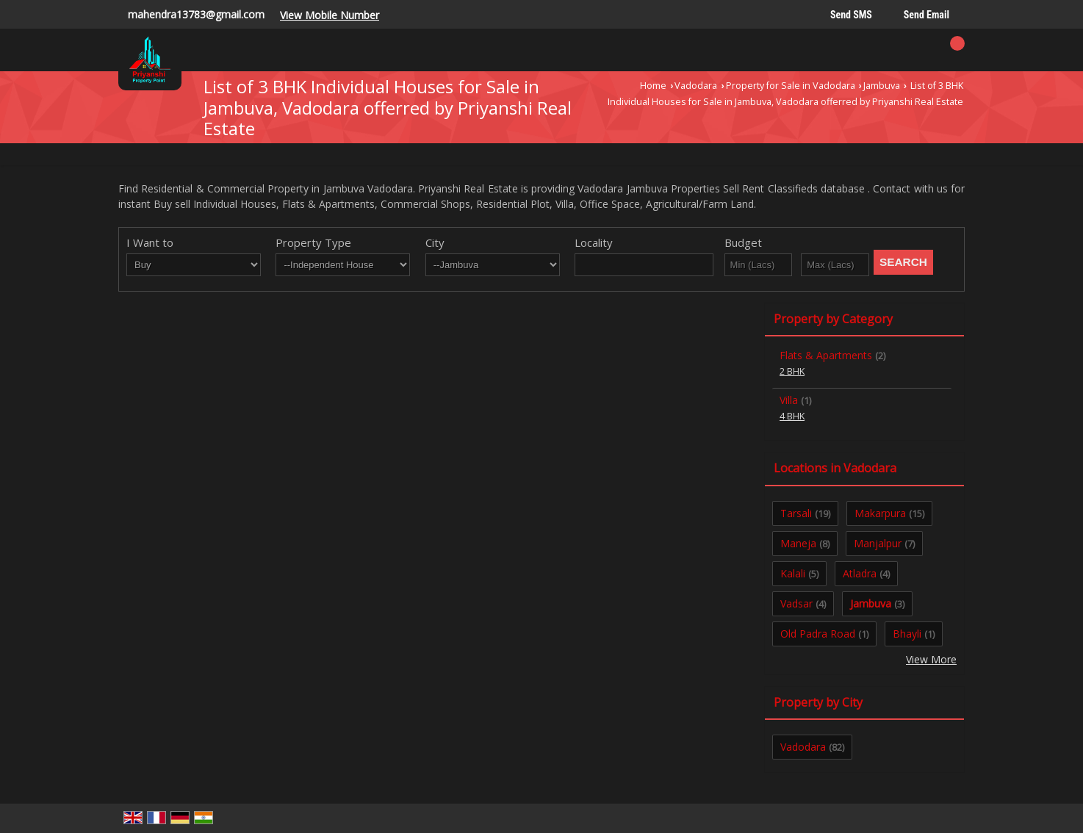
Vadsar (796, 603)
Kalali (792, 573)
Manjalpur (878, 543)
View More (931, 659)
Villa (789, 400)
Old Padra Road (817, 634)
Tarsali (796, 513)
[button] (329, 15)
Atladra (860, 573)
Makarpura (880, 513)
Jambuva (881, 85)
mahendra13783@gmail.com (196, 14)
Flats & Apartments (826, 355)
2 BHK (792, 371)
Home (653, 85)
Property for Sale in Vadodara (790, 85)
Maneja (798, 543)
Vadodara (695, 85)
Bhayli (907, 634)
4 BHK (792, 416)
